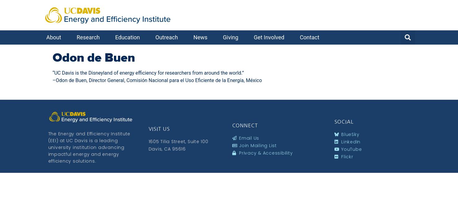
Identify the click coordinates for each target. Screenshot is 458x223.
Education (129, 37)
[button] (408, 37)
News (202, 37)
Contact (311, 37)
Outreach (168, 37)
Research (89, 37)
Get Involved (271, 37)
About (55, 37)
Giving (232, 37)
